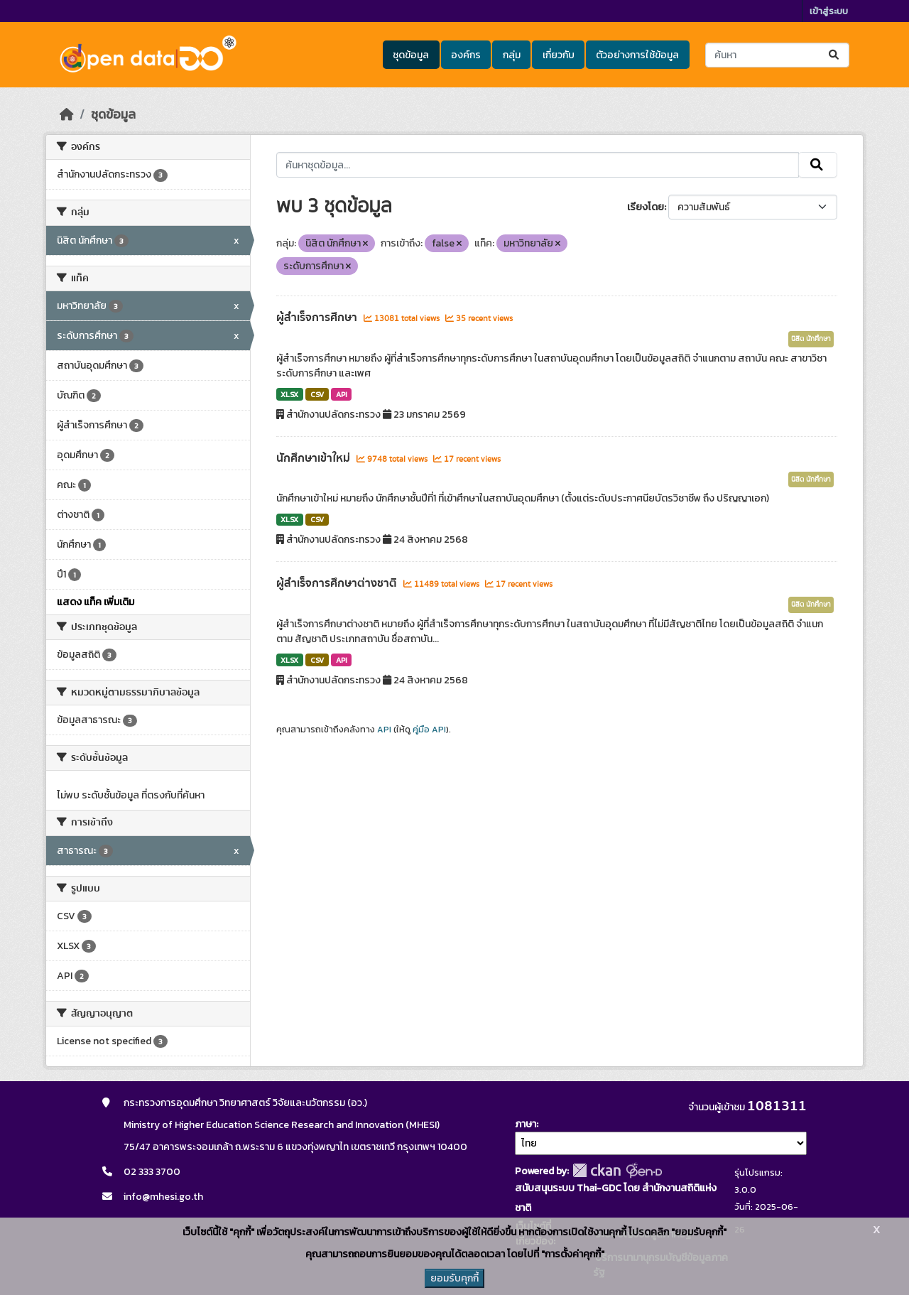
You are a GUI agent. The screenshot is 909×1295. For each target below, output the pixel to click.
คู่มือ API (429, 729)
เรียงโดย (645, 207)
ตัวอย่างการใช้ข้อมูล (637, 55)
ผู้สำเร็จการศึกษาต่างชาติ (338, 583)
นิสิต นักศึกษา (811, 339)
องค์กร (466, 55)
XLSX (289, 394)
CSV (317, 394)
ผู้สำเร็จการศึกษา (318, 317)
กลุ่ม (512, 55)
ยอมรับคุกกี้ (454, 1278)
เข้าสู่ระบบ (829, 11)
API (341, 394)
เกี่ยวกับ (559, 55)
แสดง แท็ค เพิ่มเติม (95, 602)
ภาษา (525, 1124)
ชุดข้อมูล (411, 55)
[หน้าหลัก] (67, 114)
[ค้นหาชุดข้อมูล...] (777, 55)
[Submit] (835, 55)
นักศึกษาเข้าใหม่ (314, 458)
